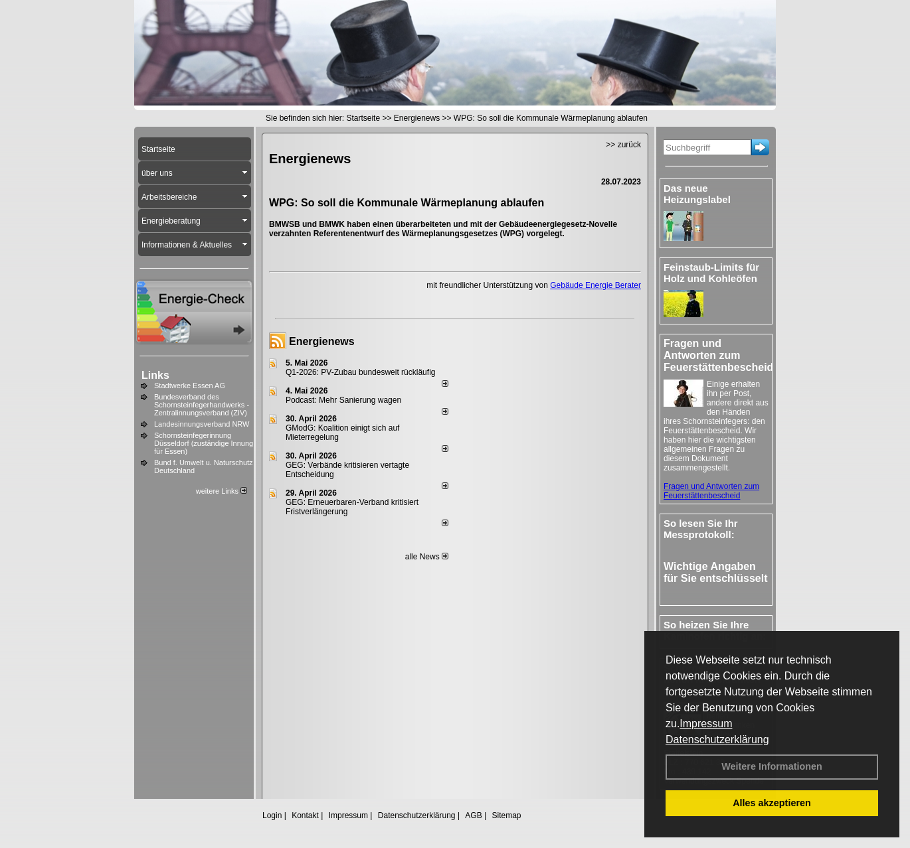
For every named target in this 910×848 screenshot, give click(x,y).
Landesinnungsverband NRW (202, 424)
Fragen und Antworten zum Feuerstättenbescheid (711, 491)
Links (155, 375)
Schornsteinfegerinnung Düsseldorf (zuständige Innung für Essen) (203, 443)
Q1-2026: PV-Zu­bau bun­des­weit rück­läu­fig (360, 372)
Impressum (706, 723)
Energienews (322, 341)
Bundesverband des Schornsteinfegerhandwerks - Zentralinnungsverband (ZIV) (201, 405)
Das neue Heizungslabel (697, 193)
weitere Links (221, 491)
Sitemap (506, 815)
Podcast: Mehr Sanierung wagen (343, 400)
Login (272, 815)
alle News (426, 556)
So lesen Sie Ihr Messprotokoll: (701, 529)
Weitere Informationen (771, 766)
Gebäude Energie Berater (595, 285)
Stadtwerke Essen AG (189, 385)
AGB (473, 815)
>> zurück (623, 144)
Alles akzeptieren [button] (772, 803)
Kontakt (305, 815)
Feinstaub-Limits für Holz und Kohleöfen (711, 272)
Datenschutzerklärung (717, 739)
